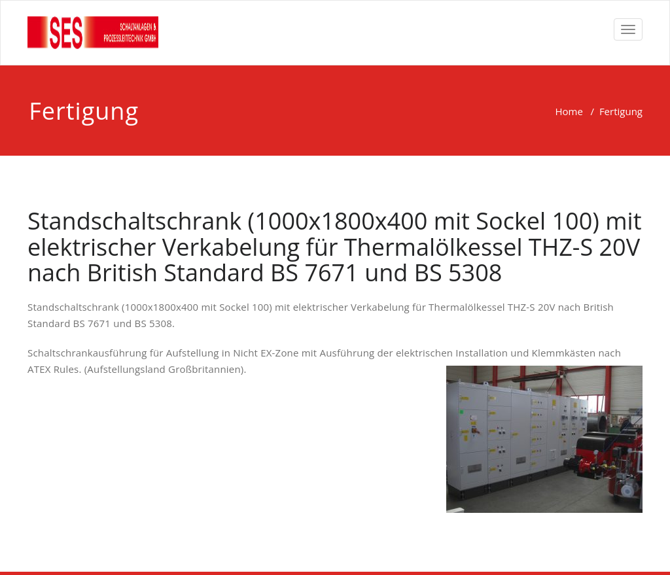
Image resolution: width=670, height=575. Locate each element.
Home (568, 111)
